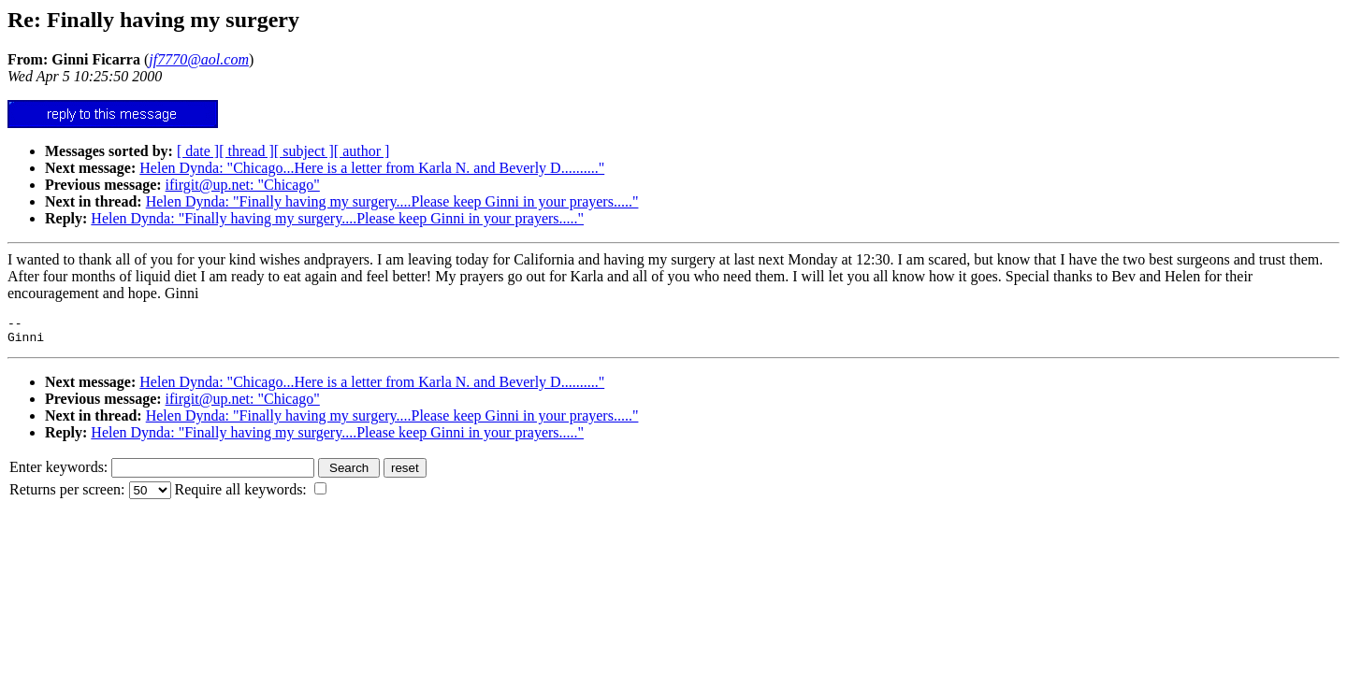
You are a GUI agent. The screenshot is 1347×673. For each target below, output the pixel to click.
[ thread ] (246, 151)
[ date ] (198, 151)
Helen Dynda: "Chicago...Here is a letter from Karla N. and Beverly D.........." (371, 168)
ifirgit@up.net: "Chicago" (243, 185)
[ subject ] (304, 151)
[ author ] (362, 151)
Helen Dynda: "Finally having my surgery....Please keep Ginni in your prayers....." (392, 201)
